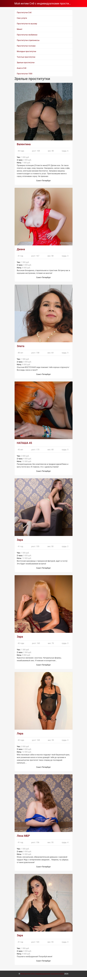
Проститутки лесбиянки (27, 35)
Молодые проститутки (26, 51)
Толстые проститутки (26, 57)
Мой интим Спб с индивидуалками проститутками (42, 3)
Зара (20, 539)
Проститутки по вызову (27, 24)
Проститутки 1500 (24, 74)
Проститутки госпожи (26, 46)
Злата (20, 346)
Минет (19, 29)
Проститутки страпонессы (28, 40)
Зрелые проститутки (26, 62)
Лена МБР (23, 835)
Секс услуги (22, 18)
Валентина (24, 144)
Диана (21, 249)
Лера (20, 733)
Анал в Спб (21, 68)
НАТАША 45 (24, 443)
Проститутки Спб (24, 12)
